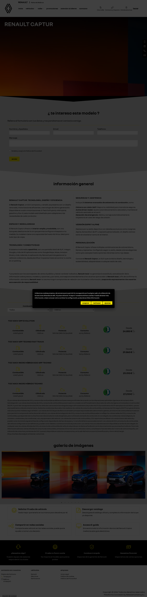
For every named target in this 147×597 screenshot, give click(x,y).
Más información (93, 298)
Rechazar (97, 303)
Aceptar (85, 303)
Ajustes (107, 303)
